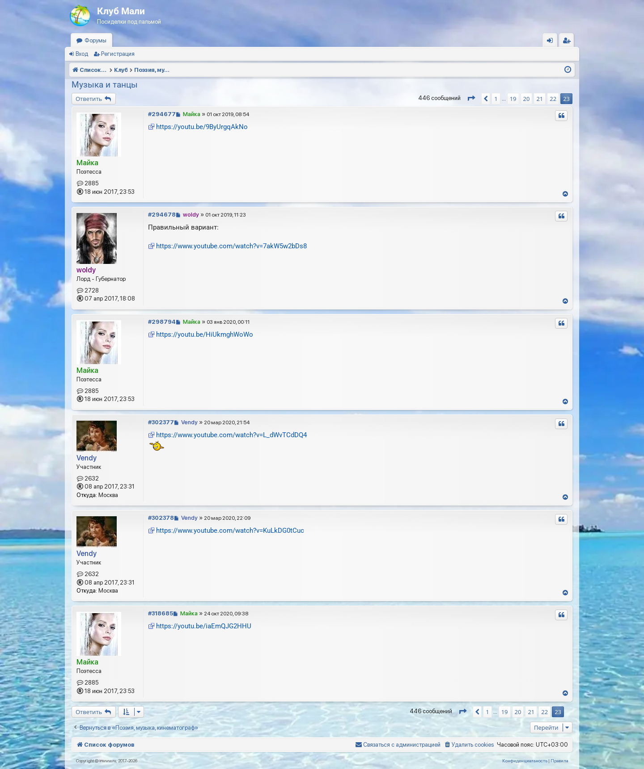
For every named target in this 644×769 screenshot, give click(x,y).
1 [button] (495, 99)
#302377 (161, 422)
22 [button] (553, 99)
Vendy (86, 458)
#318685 (160, 613)
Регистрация (118, 53)
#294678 (162, 214)
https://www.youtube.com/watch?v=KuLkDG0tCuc (230, 531)
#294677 (162, 114)
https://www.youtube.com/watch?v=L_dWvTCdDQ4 (231, 435)
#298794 (162, 321)
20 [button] (526, 99)
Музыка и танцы (105, 84)
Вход (82, 53)
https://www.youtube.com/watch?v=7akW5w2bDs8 (231, 246)
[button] (471, 98)
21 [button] (539, 99)
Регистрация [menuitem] (568, 42)
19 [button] (513, 99)
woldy (86, 270)
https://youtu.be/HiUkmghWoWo (204, 334)
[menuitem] (469, 745)
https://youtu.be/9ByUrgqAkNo (202, 127)
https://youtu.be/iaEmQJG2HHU (203, 626)
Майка (87, 163)
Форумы (95, 40)
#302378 (161, 517)
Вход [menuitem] (552, 42)
